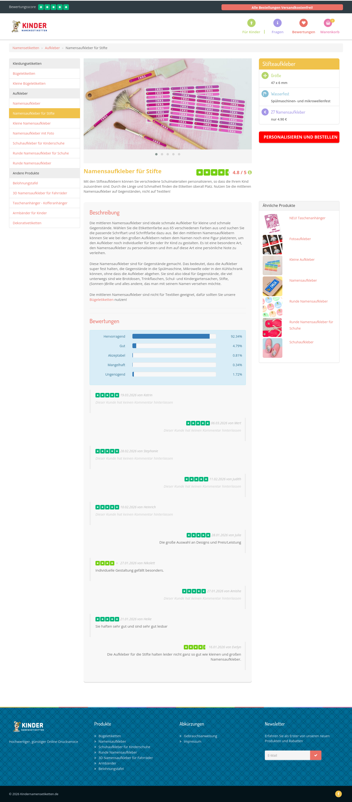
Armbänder (105, 763)
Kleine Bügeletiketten (29, 83)
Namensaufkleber (26, 103)
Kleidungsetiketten (27, 63)
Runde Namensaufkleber (32, 163)
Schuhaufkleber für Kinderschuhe (38, 143)
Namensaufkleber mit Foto (33, 133)
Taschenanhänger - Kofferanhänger (40, 203)
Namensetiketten (26, 48)
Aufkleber (52, 48)
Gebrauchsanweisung (198, 736)
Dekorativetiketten (27, 223)
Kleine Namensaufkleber (32, 123)
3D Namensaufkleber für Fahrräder (40, 193)
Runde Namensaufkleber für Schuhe (41, 153)
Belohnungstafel (25, 183)
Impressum (190, 741)
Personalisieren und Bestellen (301, 137)
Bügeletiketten (24, 73)
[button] (278, 26)
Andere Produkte (26, 173)
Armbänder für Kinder (30, 213)
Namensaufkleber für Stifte (33, 113)
